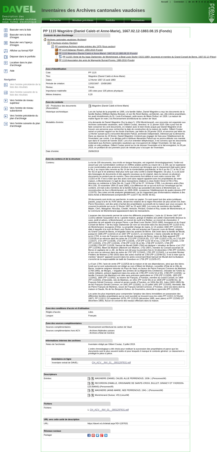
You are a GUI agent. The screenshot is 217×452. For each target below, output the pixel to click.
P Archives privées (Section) (64, 43)
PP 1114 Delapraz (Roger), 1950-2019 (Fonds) (81, 50)
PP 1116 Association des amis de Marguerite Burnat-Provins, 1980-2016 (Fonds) (97, 60)
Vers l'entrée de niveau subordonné (21, 109)
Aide (12, 70)
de (189, 2)
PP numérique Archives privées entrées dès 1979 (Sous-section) (85, 46)
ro (215, 2)
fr (196, 2)
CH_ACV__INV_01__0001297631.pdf (111, 362)
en (193, 2)
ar (208, 2)
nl (202, 2)
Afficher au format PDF (21, 50)
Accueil (164, 2)
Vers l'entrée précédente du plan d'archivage (24, 117)
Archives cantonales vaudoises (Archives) (66, 39)
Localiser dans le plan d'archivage (21, 64)
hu (211, 2)
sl (205, 2)
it (199, 2)
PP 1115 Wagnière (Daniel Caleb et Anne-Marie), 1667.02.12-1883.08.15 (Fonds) (98, 53)
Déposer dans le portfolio (22, 56)
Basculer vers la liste (20, 29)
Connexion (179, 2)
